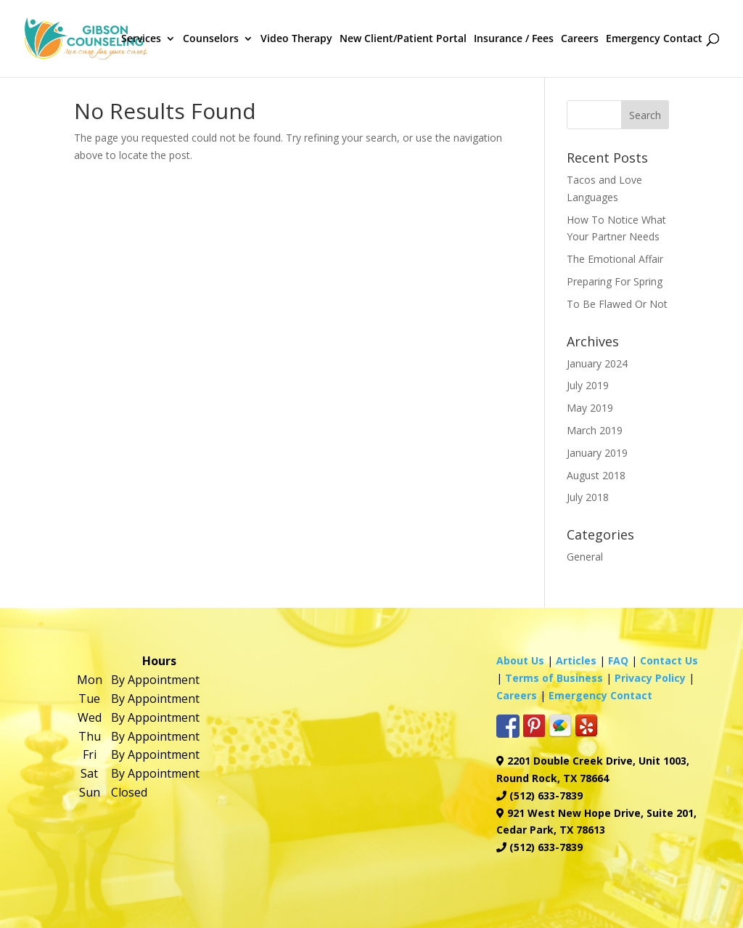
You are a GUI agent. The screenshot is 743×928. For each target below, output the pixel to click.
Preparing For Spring (614, 281)
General (585, 556)
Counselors (211, 39)
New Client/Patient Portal (403, 39)
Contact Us (669, 660)
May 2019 (590, 408)
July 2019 (588, 385)
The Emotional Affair (615, 259)
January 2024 (597, 363)
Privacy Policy (650, 678)
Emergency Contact (654, 39)
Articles (576, 660)
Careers (580, 39)
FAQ (618, 660)
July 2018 (588, 497)
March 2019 (595, 430)
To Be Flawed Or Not (617, 304)
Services (141, 39)
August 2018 (596, 475)
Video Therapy (296, 39)
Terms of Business (554, 678)
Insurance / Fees (514, 39)
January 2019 (597, 453)
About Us (520, 660)
